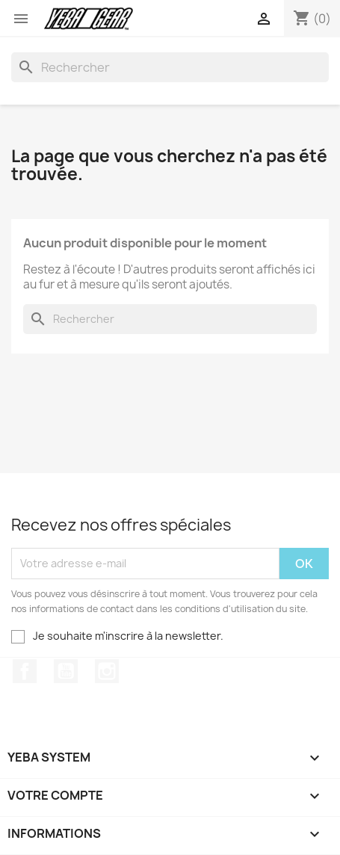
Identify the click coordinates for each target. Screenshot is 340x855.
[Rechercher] (170, 67)
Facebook (25, 671)
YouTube (66, 671)
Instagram (107, 671)
